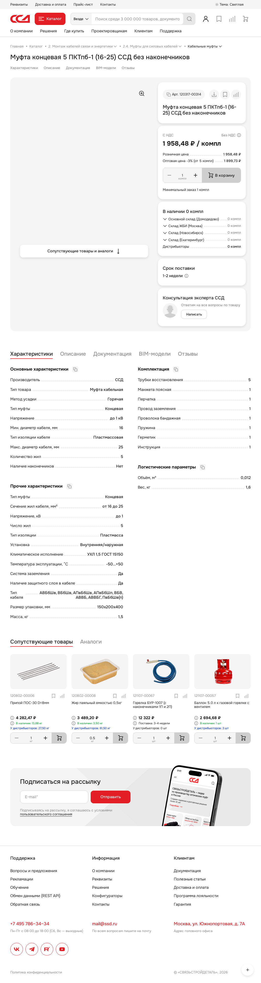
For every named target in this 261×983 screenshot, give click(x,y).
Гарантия (182, 904)
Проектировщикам (109, 31)
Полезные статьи (190, 879)
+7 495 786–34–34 (29, 923)
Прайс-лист (83, 4)
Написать (194, 314)
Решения (48, 31)
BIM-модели (106, 68)
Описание (52, 68)
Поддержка (171, 31)
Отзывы (128, 68)
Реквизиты (19, 4)
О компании (21, 31)
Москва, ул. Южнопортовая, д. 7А (209, 923)
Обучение (19, 887)
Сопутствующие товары (41, 642)
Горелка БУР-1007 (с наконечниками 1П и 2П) (152, 705)
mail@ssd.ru (104, 923)
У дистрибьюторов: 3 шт (211, 728)
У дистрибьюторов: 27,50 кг (29, 728)
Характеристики (24, 68)
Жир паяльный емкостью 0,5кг (97, 703)
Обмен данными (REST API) (35, 895)
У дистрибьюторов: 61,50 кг (91, 728)
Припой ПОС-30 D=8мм (29, 703)
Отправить (110, 796)
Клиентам (143, 31)
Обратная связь (25, 904)
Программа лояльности (196, 895)
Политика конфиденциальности (36, 972)
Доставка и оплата (50, 4)
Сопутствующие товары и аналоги (84, 251)
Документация (78, 68)
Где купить (74, 31)
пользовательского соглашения (46, 814)
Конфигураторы (107, 895)
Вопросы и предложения (33, 870)
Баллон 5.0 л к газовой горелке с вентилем (221, 705)
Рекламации (21, 879)
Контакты (108, 4)
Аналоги (91, 642)
